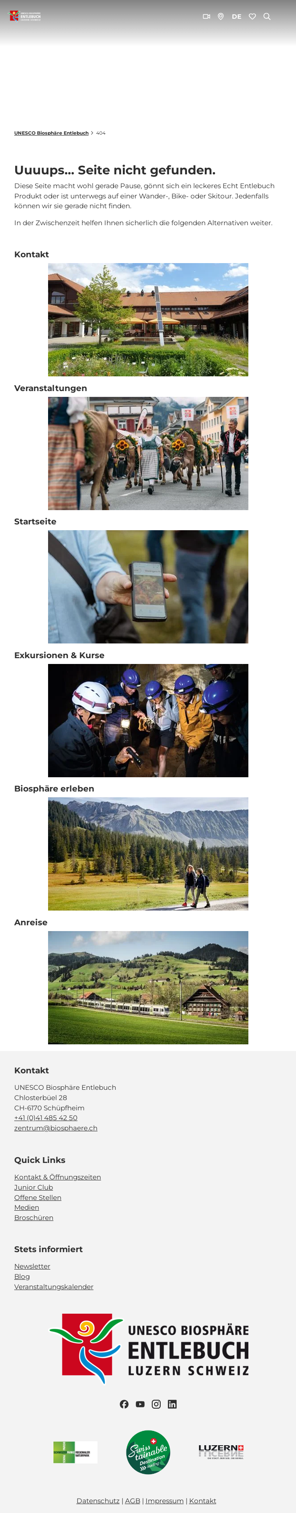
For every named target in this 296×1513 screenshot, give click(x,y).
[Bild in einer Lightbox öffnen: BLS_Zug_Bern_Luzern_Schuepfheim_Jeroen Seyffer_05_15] (148, 987)
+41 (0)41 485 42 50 (45, 1118)
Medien (26, 1207)
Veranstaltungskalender (53, 1286)
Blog (22, 1276)
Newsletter (32, 1266)
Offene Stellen (37, 1197)
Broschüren (33, 1217)
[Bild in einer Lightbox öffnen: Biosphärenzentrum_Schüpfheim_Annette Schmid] (148, 320)
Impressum (165, 1501)
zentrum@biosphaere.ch (55, 1128)
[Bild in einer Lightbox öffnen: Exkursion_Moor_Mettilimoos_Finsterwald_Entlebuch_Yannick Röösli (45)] (148, 587)
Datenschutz (98, 1501)
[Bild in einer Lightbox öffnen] (148, 1349)
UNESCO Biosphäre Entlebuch (51, 133)
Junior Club (33, 1187)
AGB (132, 1501)
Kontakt (202, 1501)
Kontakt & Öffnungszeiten (57, 1177)
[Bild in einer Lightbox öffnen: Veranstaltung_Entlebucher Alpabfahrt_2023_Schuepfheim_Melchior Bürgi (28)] (148, 453)
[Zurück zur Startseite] (24, 16)
